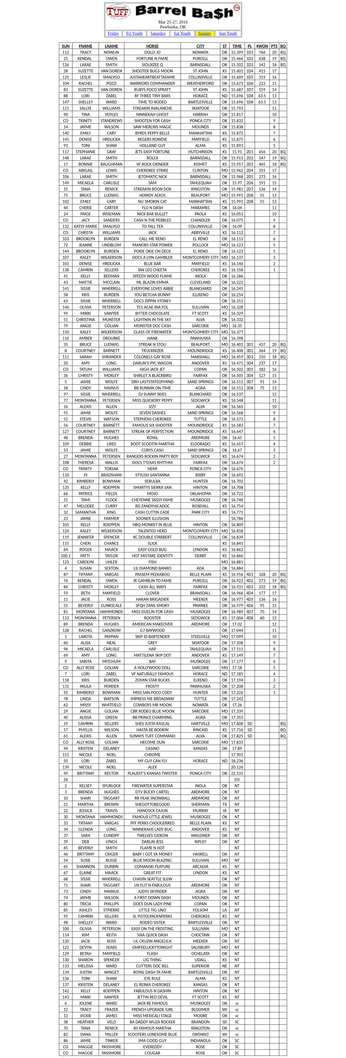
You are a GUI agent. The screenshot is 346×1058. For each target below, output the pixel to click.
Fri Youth (134, 33)
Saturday (158, 33)
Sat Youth (182, 33)
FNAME (85, 46)
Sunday (204, 33)
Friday (113, 33)
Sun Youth (228, 33)
